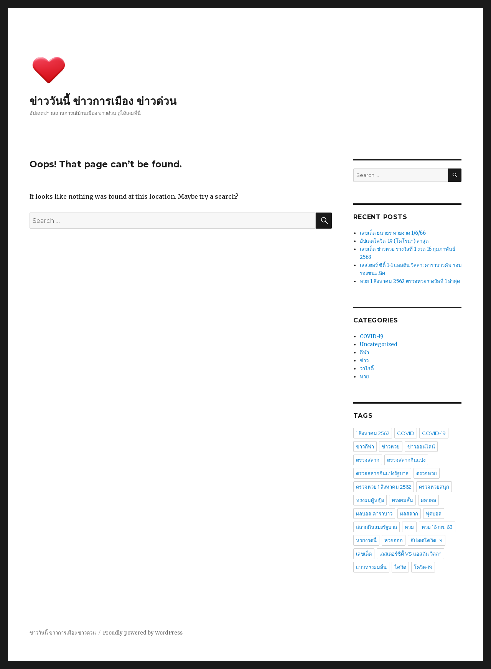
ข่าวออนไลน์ (421, 446)
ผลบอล (428, 500)
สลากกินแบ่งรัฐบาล (376, 527)
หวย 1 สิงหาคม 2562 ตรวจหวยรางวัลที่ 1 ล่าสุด (410, 281)
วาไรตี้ (367, 368)
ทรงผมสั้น (402, 500)
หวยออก (393, 540)
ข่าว (364, 360)
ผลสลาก (409, 513)
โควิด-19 (423, 567)
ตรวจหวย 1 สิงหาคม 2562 (383, 487)
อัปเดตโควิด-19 (426, 540)
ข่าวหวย (391, 446)
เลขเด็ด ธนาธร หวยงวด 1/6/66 (393, 233)
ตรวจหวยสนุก (434, 487)
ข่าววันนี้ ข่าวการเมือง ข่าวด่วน (103, 101)
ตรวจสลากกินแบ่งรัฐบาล (382, 473)
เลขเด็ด (364, 554)
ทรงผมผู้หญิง (370, 500)
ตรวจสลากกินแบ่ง (406, 460)
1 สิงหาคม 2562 (372, 433)
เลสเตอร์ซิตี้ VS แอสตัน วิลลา (410, 554)
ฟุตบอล (434, 513)
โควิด (400, 567)
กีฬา (364, 352)
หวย (364, 376)
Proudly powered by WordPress (143, 633)
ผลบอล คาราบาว (374, 513)
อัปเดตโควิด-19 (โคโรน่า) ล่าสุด (394, 241)
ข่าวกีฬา (365, 446)
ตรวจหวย (426, 473)
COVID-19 (371, 336)
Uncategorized (378, 344)
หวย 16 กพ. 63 (437, 527)
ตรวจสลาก (367, 460)
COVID (405, 433)
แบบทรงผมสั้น (371, 567)
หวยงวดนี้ (366, 540)
